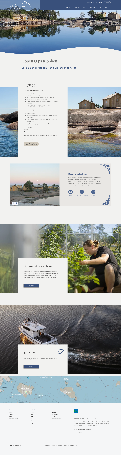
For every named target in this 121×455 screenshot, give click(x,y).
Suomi (100, 2)
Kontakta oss (55, 414)
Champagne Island (13, 419)
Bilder (70, 196)
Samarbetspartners (56, 419)
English (95, 2)
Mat (31, 419)
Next (16, 203)
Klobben (11, 414)
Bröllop (76, 7)
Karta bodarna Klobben (82, 196)
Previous (13, 203)
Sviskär (10, 416)
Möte (68, 7)
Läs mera (31, 285)
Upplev (31, 366)
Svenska (89, 2)
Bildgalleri (33, 423)
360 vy (93, 196)
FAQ (32, 425)
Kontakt (108, 7)
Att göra (32, 421)
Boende (92, 7)
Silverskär (11, 412)
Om (100, 7)
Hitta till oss (54, 412)
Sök (107, 2)
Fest (84, 7)
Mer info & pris (31, 144)
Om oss (53, 416)
